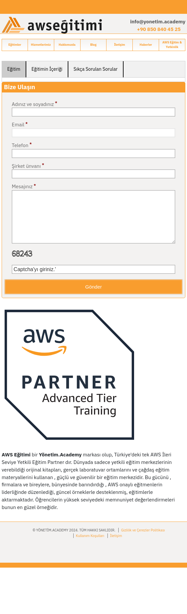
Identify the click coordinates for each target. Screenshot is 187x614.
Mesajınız (24, 186)
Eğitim (13, 69)
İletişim (119, 45)
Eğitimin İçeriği (47, 69)
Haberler (146, 45)
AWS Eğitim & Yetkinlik (172, 44)
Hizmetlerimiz (41, 45)
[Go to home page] (52, 24)
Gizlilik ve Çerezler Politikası (143, 530)
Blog (93, 45)
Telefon (22, 144)
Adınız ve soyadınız (34, 103)
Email (20, 124)
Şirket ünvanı (28, 165)
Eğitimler (14, 45)
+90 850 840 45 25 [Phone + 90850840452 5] (159, 29)
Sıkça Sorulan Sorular (96, 69)
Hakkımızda (67, 45)
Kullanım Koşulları (90, 535)
